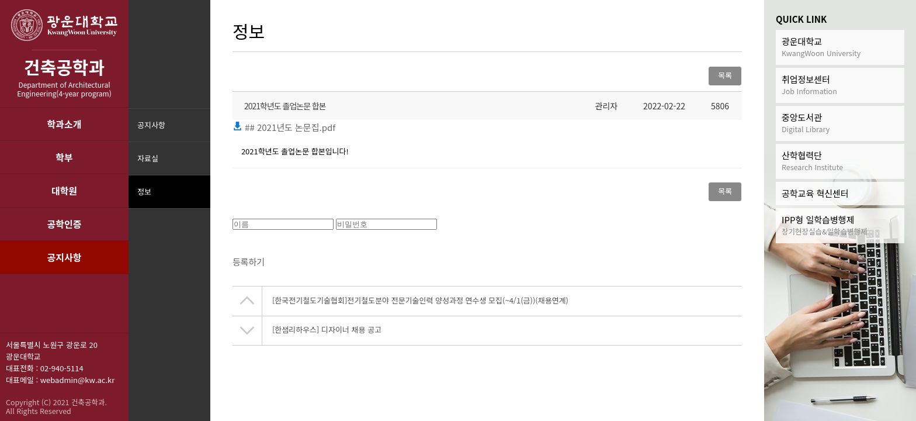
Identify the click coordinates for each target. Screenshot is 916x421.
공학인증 (64, 224)
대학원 (64, 191)
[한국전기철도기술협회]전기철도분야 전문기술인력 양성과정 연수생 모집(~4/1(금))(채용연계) (420, 303)
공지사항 (64, 257)
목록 (725, 75)
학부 (63, 157)
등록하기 (249, 265)
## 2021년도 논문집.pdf (284, 127)
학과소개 (64, 124)
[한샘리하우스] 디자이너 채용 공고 (326, 333)
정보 (144, 191)
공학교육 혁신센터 (815, 193)
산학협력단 (840, 161)
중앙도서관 (840, 123)
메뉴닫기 (200, 199)
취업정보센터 (840, 85)
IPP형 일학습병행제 (840, 225)
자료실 (147, 158)
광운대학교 (840, 47)
